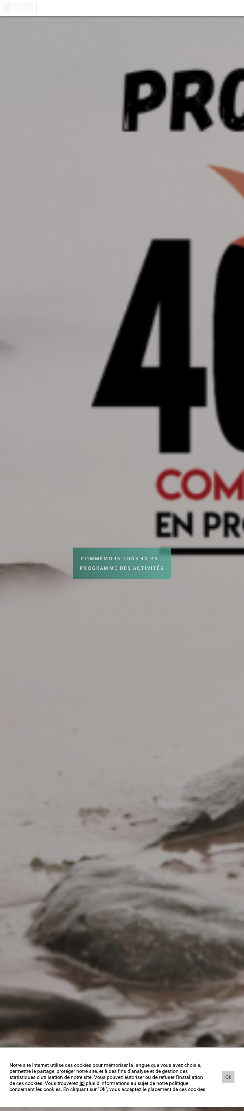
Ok (228, 1077)
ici (82, 1083)
